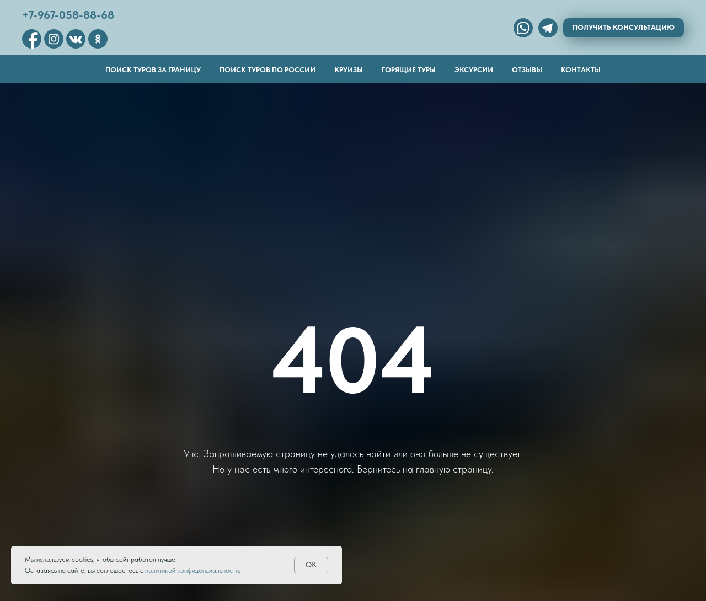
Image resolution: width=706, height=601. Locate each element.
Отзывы (527, 70)
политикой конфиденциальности (192, 570)
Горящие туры (409, 70)
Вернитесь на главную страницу (424, 469)
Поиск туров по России (267, 70)
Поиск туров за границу (153, 70)
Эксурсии (473, 70)
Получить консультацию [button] (624, 27)
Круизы (348, 70)
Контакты (581, 70)
